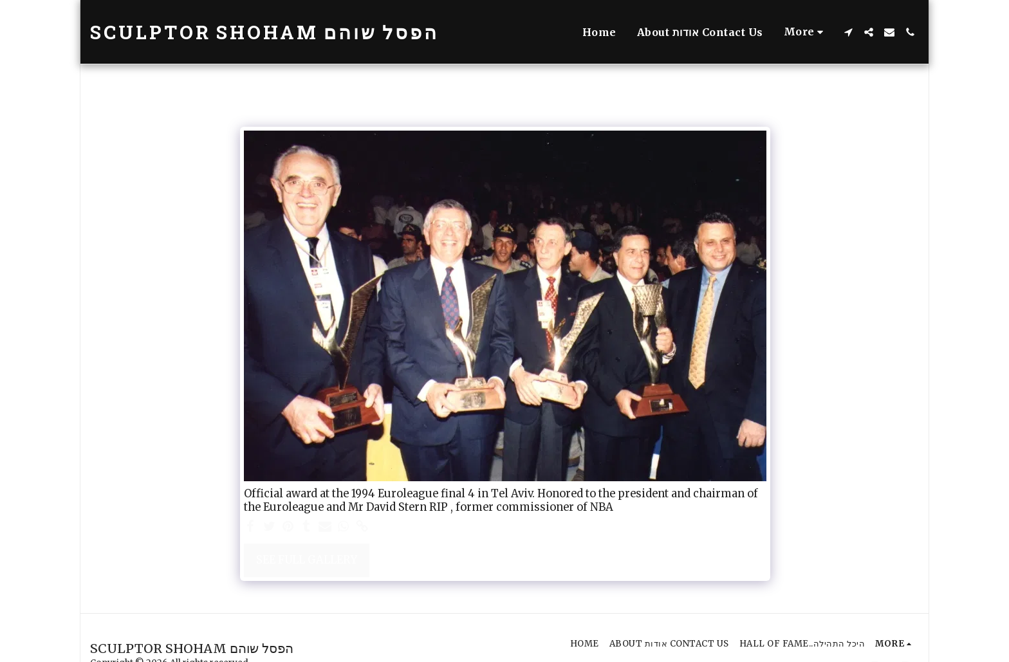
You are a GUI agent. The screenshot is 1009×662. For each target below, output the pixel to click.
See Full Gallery (306, 560)
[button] (848, 32)
